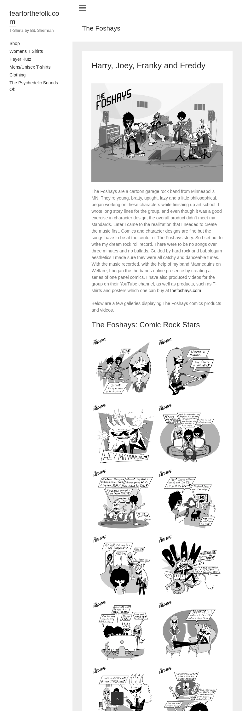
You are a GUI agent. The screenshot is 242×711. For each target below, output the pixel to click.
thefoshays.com (185, 290)
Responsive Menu (82, 7)
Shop (14, 43)
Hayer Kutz (20, 59)
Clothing (17, 74)
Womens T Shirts (26, 51)
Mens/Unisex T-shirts (29, 67)
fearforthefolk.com (34, 17)
